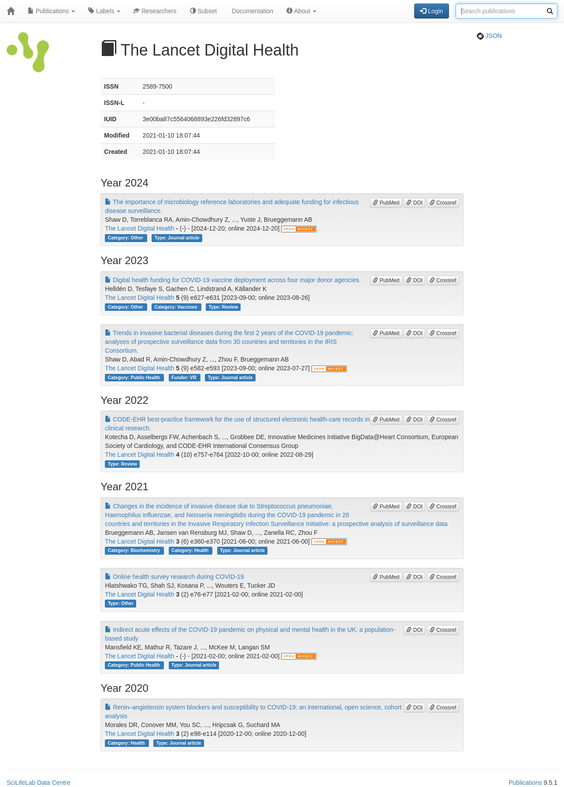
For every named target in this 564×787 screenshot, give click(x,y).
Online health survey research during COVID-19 (174, 576)
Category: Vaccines (177, 307)
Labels (104, 11)
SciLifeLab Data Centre (38, 782)
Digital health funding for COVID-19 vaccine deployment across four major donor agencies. (233, 279)
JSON (489, 35)
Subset (203, 11)
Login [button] (431, 11)
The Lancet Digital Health (139, 228)
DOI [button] (414, 203)
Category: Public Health (134, 377)
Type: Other (121, 603)
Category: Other (126, 237)
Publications (51, 11)
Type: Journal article (177, 237)
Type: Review (222, 307)
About (301, 11)
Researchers (155, 11)
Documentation (251, 11)
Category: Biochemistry (134, 550)
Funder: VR (184, 377)
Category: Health (190, 550)
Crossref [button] (443, 203)
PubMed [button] (386, 203)
